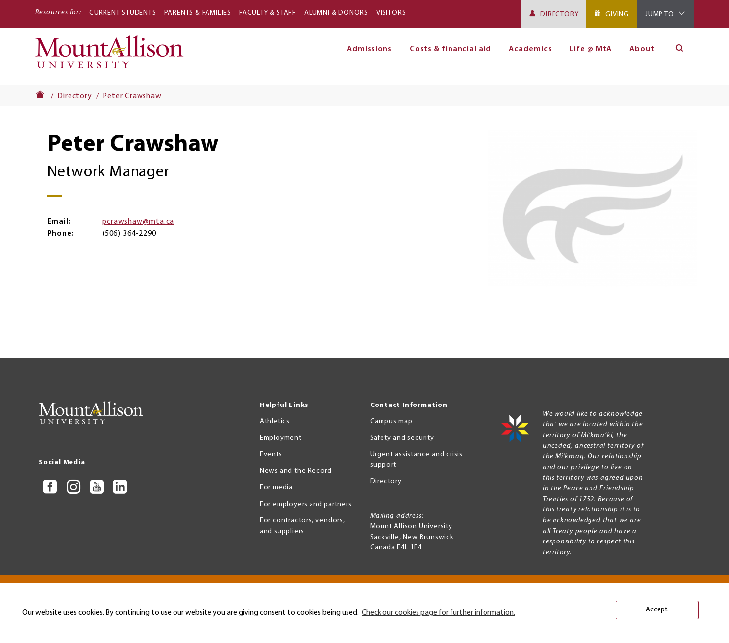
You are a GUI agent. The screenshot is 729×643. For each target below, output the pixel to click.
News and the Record (296, 470)
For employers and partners (306, 504)
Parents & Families (197, 13)
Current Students (122, 13)
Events (271, 454)
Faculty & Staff (267, 13)
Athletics (275, 421)
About (642, 49)
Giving (617, 14)
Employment (281, 437)
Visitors (391, 13)
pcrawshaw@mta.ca (138, 222)
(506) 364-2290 (129, 233)
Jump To (659, 14)
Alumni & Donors (336, 13)
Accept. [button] (657, 609)
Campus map (391, 421)
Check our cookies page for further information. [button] (438, 613)
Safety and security (402, 437)
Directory (559, 14)
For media (276, 487)
